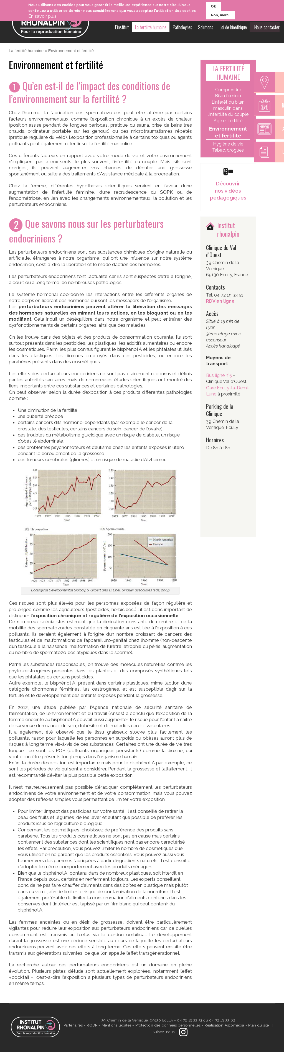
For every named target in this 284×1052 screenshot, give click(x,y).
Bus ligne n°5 (219, 375)
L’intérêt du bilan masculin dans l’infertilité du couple (228, 108)
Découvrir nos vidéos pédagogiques (228, 190)
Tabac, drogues (228, 150)
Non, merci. (220, 15)
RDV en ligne (220, 301)
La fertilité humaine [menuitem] (152, 27)
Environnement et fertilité (228, 132)
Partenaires (74, 1025)
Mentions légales (116, 1025)
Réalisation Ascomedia (224, 1025)
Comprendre (228, 89)
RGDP (92, 1025)
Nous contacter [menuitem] (267, 27)
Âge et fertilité (228, 120)
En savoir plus (42, 16)
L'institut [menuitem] (123, 27)
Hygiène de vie (228, 144)
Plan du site (258, 1025)
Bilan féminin (228, 95)
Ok (213, 6)
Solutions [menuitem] (206, 27)
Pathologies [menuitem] (183, 27)
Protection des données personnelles (168, 1025)
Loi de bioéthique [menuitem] (234, 27)
